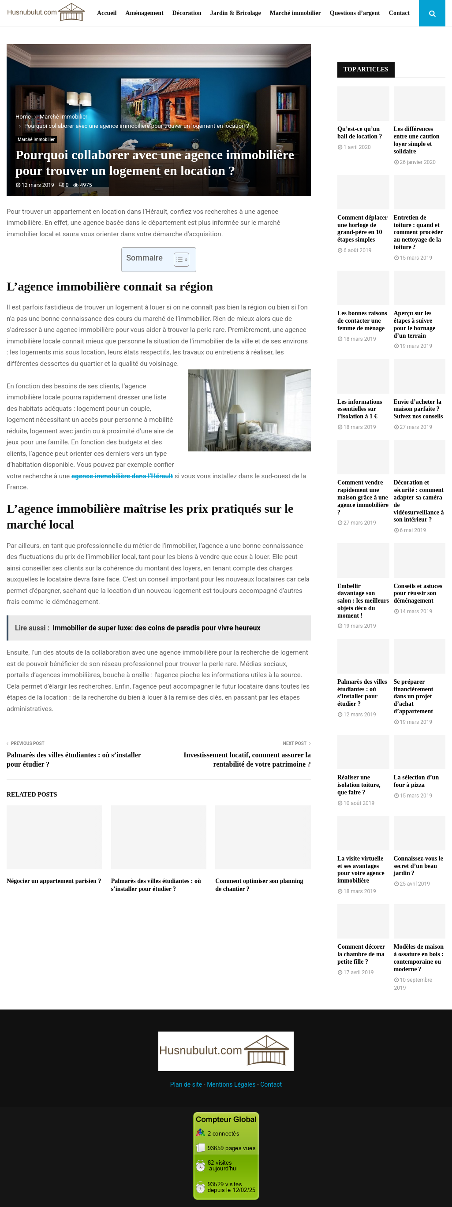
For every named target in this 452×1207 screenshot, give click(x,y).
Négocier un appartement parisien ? (54, 881)
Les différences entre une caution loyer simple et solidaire (417, 140)
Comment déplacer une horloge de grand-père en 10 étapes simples (362, 228)
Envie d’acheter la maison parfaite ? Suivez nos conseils (418, 409)
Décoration (187, 13)
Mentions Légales (231, 1084)
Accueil (106, 13)
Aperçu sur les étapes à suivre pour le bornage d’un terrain (415, 324)
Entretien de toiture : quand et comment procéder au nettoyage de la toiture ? (418, 232)
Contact (399, 13)
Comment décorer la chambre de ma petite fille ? (361, 954)
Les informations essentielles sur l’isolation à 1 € (359, 409)
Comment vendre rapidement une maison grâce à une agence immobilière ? (362, 497)
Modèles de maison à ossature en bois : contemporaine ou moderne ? (419, 957)
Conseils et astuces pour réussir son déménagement (418, 593)
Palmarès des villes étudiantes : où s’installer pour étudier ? (362, 692)
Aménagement (144, 13)
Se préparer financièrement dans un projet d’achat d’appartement (413, 696)
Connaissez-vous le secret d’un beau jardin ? (418, 866)
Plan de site (186, 1084)
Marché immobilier (295, 13)
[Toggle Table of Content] (177, 259)
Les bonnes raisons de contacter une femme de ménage (362, 321)
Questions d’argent (355, 13)
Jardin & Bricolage (235, 13)
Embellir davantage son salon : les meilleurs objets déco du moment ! (363, 601)
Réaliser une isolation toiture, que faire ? (359, 785)
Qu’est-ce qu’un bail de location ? (359, 133)
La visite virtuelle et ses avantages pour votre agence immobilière (361, 869)
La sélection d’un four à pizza (416, 781)
